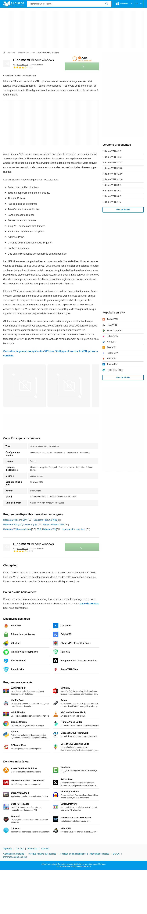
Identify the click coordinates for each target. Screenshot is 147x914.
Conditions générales (13, 854)
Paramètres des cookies (15, 857)
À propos (7, 848)
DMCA (116, 854)
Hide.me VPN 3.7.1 (111, 202)
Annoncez (32, 848)
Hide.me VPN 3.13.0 (112, 168)
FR (138, 3)
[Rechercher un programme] (106, 4)
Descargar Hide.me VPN (15, 520)
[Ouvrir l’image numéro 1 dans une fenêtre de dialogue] (69, 385)
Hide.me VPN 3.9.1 (111, 185)
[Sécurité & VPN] (23, 52)
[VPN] (33, 52)
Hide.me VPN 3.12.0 (112, 174)
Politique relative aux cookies (42, 854)
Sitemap (45, 848)
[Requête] (69, 4)
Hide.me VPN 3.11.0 (112, 179)
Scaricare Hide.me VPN (45, 520)
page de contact (89, 603)
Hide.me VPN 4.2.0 (111, 151)
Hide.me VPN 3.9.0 (111, 190)
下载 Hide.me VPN (46, 529)
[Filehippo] (13, 4)
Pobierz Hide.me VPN (53, 524)
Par (20, 65)
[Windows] (11, 52)
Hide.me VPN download (73, 529)
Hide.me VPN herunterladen (17, 529)
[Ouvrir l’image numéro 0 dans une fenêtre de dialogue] (24, 385)
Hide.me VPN (33, 60)
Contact (19, 848)
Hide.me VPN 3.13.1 (112, 162)
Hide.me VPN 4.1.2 (111, 157)
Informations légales (99, 854)
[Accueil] (4, 52)
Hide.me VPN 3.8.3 (111, 196)
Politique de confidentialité (73, 854)
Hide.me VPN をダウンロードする (20, 524)
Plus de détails (123, 210)
